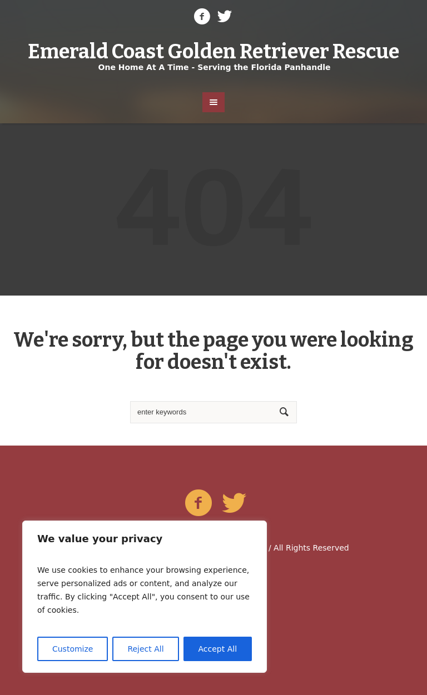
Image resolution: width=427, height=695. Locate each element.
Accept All (217, 648)
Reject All (145, 648)
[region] (144, 597)
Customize (72, 648)
